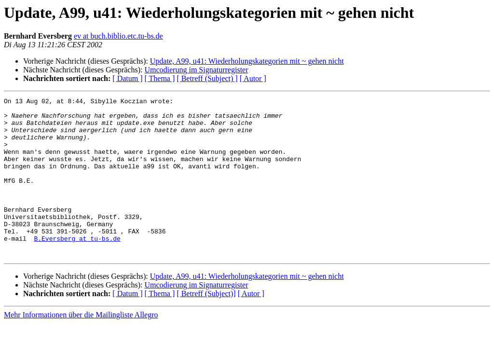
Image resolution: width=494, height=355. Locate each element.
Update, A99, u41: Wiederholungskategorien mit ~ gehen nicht (247, 61)
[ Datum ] (127, 78)
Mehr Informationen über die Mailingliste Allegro (81, 346)
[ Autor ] (253, 78)
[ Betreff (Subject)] (206, 325)
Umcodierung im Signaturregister (196, 70)
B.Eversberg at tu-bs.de (77, 267)
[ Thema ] (160, 78)
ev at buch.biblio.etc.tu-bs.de (118, 36)
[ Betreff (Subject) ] (207, 78)
